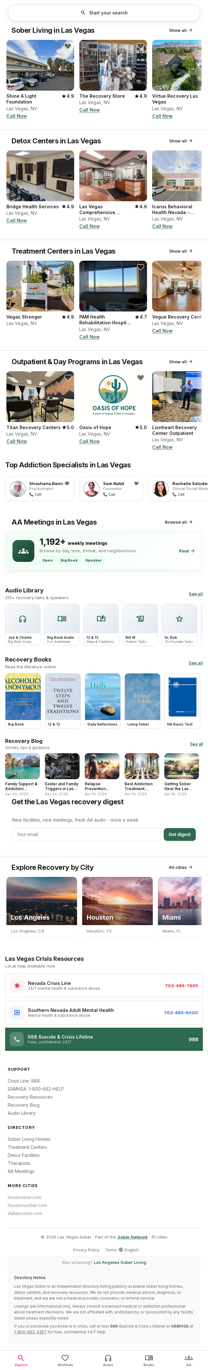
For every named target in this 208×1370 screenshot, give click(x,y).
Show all (181, 30)
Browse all (179, 522)
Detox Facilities (24, 1155)
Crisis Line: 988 (24, 1081)
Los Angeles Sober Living (120, 1262)
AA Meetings (21, 1171)
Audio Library (22, 1113)
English (128, 1250)
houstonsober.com (27, 1205)
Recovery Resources (30, 1097)
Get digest (180, 834)
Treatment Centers (27, 1147)
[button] (104, 13)
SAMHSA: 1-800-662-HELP (36, 1089)
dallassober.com (25, 1213)
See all (196, 593)
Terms (111, 1250)
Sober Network (132, 1236)
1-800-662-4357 (30, 1331)
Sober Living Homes (29, 1139)
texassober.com (24, 1197)
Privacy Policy (86, 1250)
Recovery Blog (23, 1105)
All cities (181, 867)
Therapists (19, 1163)
